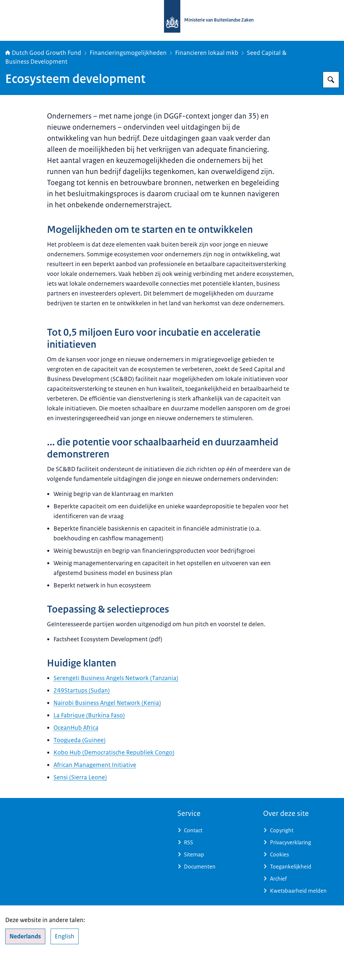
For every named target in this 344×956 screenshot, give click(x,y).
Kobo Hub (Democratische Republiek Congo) (113, 753)
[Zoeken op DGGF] (331, 80)
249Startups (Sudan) (81, 690)
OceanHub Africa (75, 728)
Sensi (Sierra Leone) (80, 777)
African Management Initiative (94, 765)
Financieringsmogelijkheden (128, 53)
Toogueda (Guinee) (79, 740)
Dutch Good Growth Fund (43, 53)
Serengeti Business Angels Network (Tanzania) (115, 678)
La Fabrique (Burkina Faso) (89, 715)
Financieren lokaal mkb (206, 53)
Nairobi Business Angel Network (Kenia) (107, 703)
